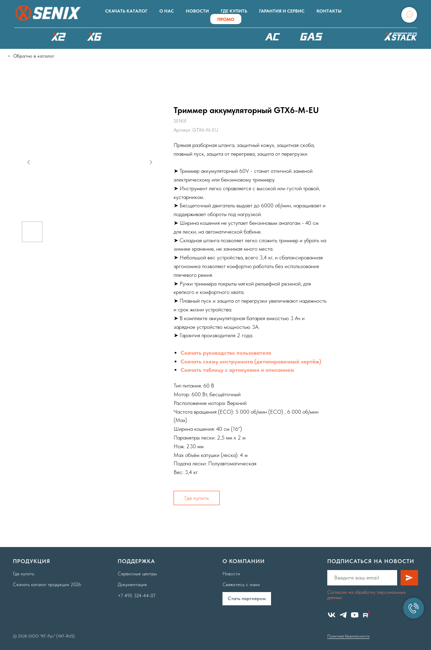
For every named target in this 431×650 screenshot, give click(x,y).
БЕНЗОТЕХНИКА (311, 36)
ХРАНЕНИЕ (399, 38)
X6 (94, 36)
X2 (58, 36)
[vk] (331, 615)
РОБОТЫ (175, 36)
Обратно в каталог (33, 56)
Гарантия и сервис (282, 11)
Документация (132, 584)
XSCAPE (228, 38)
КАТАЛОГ (22, 36)
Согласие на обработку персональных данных (366, 594)
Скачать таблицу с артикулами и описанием (237, 370)
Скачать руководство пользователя (226, 352)
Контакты (329, 11)
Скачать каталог (126, 11)
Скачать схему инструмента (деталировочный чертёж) (251, 361)
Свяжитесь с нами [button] (241, 584)
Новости (197, 11)
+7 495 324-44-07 (136, 595)
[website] (366, 615)
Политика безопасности (348, 636)
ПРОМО (225, 19)
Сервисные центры (137, 573)
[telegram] (343, 615)
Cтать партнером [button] (247, 598)
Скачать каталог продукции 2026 (47, 584)
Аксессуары (352, 36)
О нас (166, 11)
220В (273, 36)
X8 (130, 36)
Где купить (234, 11)
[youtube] (354, 615)
